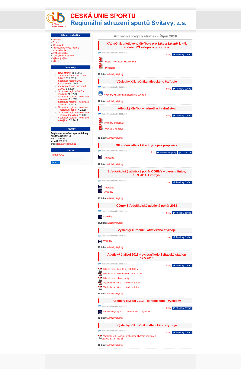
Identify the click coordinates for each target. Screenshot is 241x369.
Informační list (60, 50)
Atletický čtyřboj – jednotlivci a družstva (146, 108)
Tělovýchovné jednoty (63, 55)
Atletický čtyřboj (183, 54)
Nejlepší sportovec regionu (66, 47)
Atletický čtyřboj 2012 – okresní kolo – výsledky (146, 301)
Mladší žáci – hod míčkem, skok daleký (123, 273)
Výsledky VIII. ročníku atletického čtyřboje (147, 325)
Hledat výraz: (58, 154)
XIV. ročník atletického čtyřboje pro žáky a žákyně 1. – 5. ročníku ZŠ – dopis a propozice (147, 45)
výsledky (107, 216)
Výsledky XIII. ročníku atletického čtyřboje (147, 81)
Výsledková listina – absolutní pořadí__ (123, 282)
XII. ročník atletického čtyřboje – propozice (146, 145)
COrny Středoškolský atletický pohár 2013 (146, 205)
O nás (56, 42)
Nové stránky (64, 73)
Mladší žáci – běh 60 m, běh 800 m (121, 269)
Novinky (57, 39)
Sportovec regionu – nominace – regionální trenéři (73, 108)
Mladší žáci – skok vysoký (116, 278)
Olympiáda (58, 45)
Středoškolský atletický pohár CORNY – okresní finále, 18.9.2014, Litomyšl (147, 173)
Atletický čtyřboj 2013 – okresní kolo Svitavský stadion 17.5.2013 (146, 256)
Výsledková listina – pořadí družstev (121, 287)
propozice (186, 152)
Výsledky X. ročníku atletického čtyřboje (146, 230)
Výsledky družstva (114, 129)
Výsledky (108, 192)
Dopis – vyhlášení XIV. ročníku (120, 61)
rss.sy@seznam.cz (66, 144)
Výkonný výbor (60, 58)
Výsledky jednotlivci (114, 122)
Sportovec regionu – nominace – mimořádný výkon (73, 113)
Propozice (110, 68)
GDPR (56, 61)
